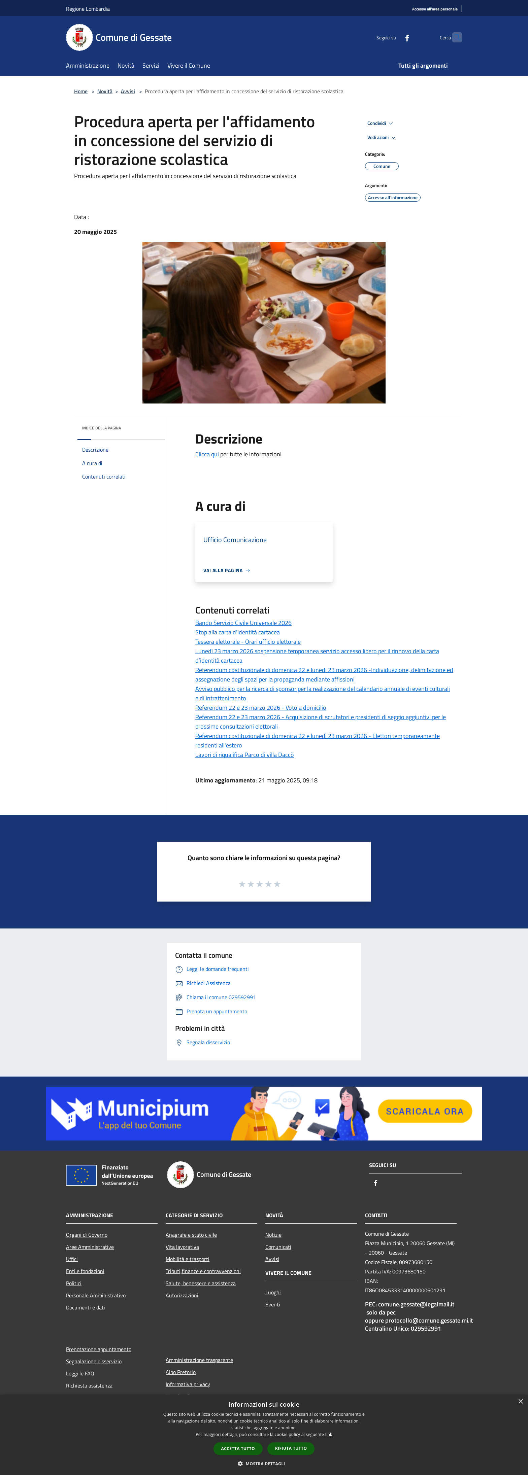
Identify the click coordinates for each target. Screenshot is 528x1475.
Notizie (273, 1235)
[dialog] (264, 1435)
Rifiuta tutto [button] (291, 1448)
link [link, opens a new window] (328, 1434)
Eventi (272, 1304)
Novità (104, 91)
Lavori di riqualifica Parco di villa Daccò (244, 754)
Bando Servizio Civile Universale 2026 (243, 622)
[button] (264, 1463)
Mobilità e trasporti (187, 1259)
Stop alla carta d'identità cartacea (237, 632)
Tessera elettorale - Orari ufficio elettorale (248, 641)
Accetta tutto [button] (238, 1448)
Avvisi (128, 91)
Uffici (72, 1259)
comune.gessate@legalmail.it (416, 1304)
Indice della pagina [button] (101, 428)
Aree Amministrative (90, 1247)
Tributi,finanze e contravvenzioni (203, 1271)
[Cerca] (454, 37)
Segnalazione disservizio (94, 1361)
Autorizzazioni (182, 1295)
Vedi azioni (382, 138)
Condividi (381, 123)
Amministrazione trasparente (199, 1360)
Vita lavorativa (182, 1247)
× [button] (520, 1401)
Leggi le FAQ (80, 1373)
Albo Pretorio (181, 1372)
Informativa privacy (188, 1384)
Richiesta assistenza (89, 1385)
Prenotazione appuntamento (98, 1349)
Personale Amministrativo (96, 1295)
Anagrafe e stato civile (191, 1235)
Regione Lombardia (88, 9)
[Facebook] (394, 37)
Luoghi (273, 1292)
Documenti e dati (85, 1307)
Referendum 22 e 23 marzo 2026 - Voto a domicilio (260, 707)
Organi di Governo (86, 1235)
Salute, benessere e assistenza (201, 1283)
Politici (73, 1283)
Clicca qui (207, 454)
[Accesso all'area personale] (435, 9)
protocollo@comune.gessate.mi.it (429, 1320)
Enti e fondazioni (85, 1271)
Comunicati (278, 1247)
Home (81, 91)
